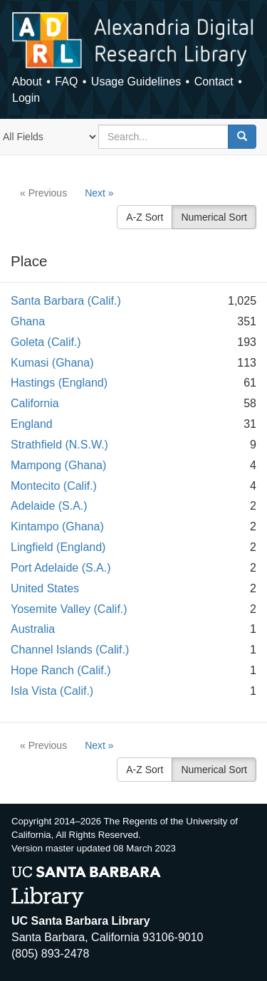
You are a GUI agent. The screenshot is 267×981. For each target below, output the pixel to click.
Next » (99, 193)
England (32, 424)
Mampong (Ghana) (58, 465)
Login (26, 98)
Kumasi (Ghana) (52, 363)
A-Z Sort (144, 217)
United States (45, 588)
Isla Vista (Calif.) (52, 691)
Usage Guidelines (136, 81)
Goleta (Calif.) (46, 342)
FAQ (66, 81)
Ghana (28, 321)
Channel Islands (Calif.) (70, 650)
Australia (33, 629)
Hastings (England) (59, 383)
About (27, 81)
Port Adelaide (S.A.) (61, 568)
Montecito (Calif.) (54, 486)
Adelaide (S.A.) (49, 506)
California (35, 403)
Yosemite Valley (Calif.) (69, 609)
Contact (214, 81)
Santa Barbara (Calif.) (66, 301)
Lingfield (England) (58, 547)
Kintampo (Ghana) (57, 526)
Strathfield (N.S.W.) (59, 445)
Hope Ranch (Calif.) (61, 670)
